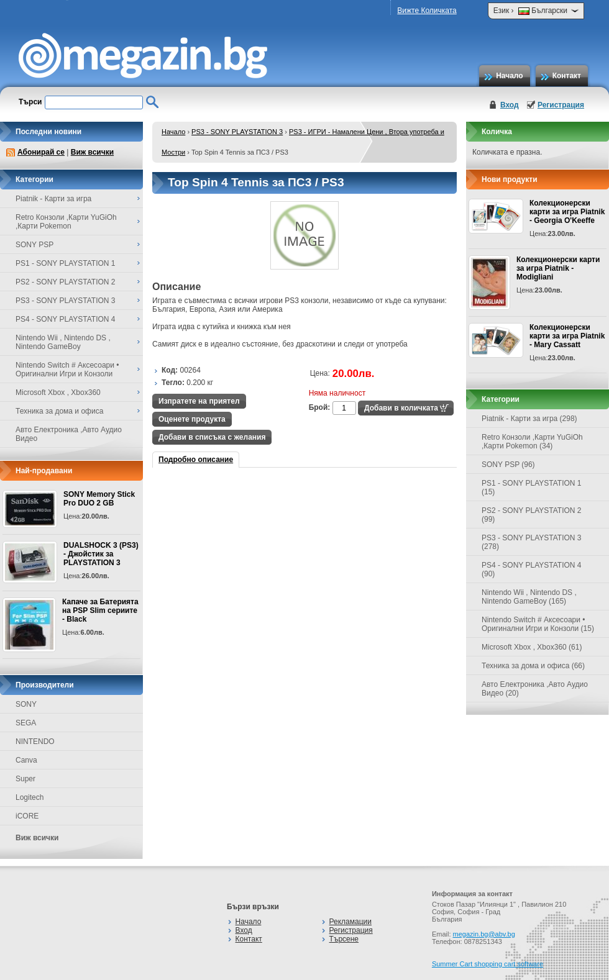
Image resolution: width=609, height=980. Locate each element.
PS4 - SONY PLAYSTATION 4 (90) (532, 569)
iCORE (27, 816)
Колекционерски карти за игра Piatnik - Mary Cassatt (567, 336)
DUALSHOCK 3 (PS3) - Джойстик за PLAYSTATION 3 (101, 554)
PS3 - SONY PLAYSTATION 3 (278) (532, 542)
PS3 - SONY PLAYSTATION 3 (237, 131)
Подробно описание (195, 459)
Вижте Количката (426, 10)
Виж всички (92, 152)
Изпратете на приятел (199, 401)
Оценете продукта (192, 419)
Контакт (566, 75)
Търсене (344, 939)
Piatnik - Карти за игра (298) (529, 418)
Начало (509, 75)
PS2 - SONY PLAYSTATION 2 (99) (532, 515)
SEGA (26, 723)
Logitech (30, 797)
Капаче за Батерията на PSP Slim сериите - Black (100, 610)
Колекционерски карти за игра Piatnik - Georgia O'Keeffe (567, 212)
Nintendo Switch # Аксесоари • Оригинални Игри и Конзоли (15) (538, 624)
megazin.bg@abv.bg (484, 934)
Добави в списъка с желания (211, 437)
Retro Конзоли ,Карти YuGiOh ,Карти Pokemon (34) (532, 441)
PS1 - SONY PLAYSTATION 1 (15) (532, 487)
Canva (26, 760)
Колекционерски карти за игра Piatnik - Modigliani (558, 268)
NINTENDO (35, 741)
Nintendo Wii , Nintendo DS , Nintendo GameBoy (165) (529, 597)
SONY (26, 704)
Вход (509, 105)
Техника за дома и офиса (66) (533, 665)
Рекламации (350, 921)
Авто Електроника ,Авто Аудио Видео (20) (535, 688)
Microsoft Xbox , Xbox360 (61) (532, 647)
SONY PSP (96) (508, 464)
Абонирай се (41, 152)
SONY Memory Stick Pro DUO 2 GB (99, 498)
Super (25, 778)
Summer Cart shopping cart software (487, 964)
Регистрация (561, 105)
